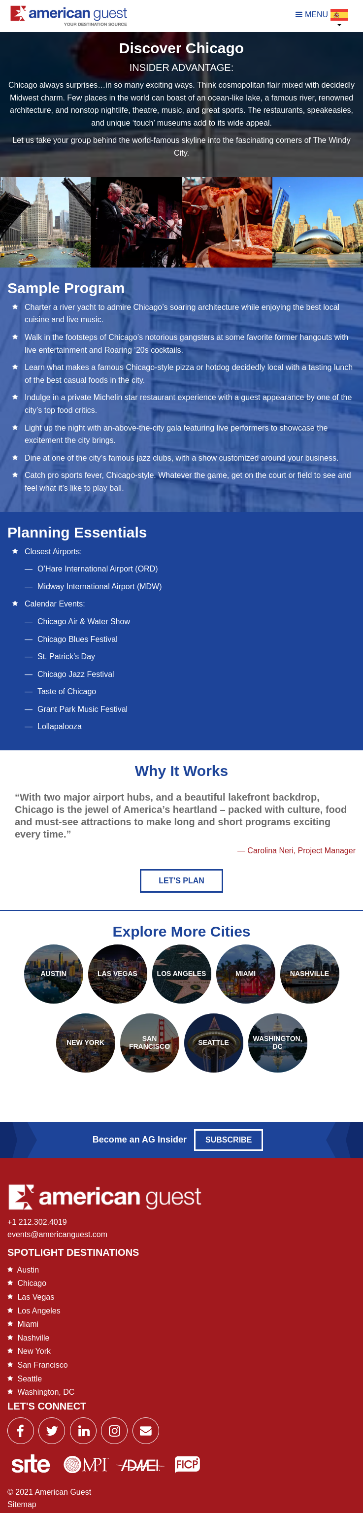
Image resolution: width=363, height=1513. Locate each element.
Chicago (31, 1283)
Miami (27, 1324)
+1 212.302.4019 (37, 1222)
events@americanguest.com (57, 1234)
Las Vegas (35, 1297)
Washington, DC (45, 1392)
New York (34, 1351)
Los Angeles (38, 1311)
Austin (28, 1270)
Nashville (33, 1338)
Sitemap (21, 1504)
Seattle (29, 1379)
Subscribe (228, 1140)
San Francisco (42, 1365)
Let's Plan (181, 880)
